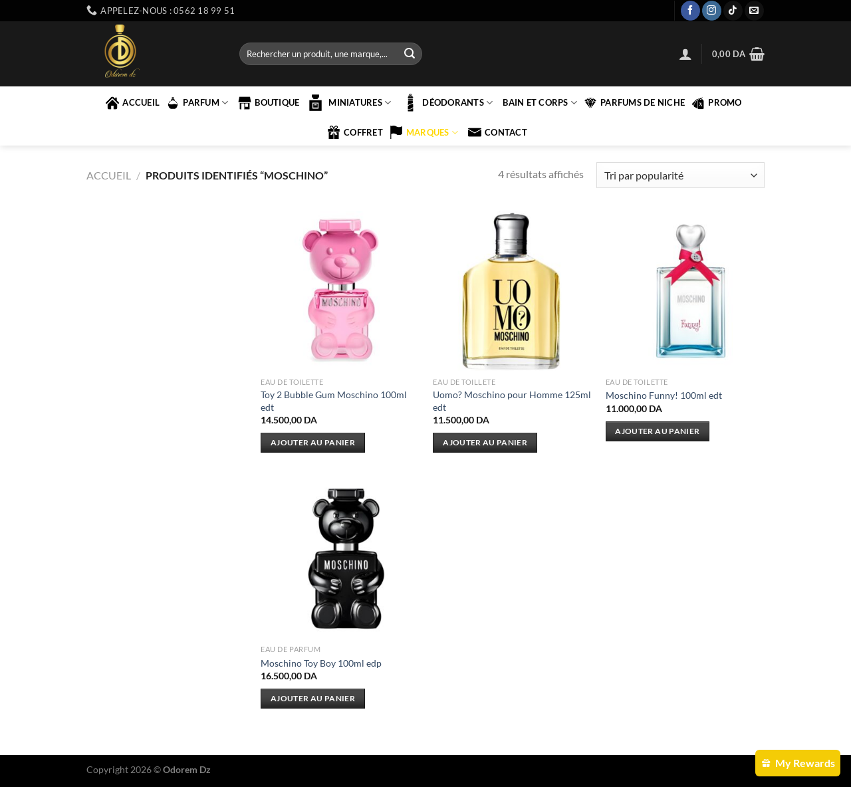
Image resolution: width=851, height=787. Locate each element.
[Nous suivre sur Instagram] (711, 11)
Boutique (268, 103)
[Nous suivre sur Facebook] (690, 11)
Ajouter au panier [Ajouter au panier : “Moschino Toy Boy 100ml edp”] (313, 698)
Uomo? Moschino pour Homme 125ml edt (512, 401)
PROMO (716, 103)
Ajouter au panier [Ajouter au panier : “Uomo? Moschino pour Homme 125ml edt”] (485, 442)
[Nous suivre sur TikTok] (733, 11)
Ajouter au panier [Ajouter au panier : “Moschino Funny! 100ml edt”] (657, 431)
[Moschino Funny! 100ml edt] (685, 291)
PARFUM (197, 103)
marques (424, 132)
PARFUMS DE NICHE (634, 103)
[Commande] (680, 175)
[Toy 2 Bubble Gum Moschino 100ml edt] (340, 291)
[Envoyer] (409, 54)
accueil (133, 103)
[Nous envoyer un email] (754, 11)
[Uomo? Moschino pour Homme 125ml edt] (512, 291)
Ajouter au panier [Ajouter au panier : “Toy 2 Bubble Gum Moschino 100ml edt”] (313, 442)
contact (497, 132)
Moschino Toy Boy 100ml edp (321, 663)
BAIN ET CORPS (540, 102)
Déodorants (447, 103)
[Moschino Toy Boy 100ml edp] (340, 559)
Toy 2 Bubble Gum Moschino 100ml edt (334, 401)
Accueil (108, 175)
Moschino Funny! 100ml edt (664, 395)
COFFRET (355, 132)
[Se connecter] (685, 53)
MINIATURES (348, 102)
